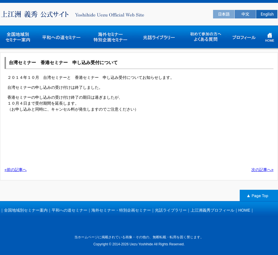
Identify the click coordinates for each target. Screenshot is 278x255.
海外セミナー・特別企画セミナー (121, 210)
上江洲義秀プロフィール (212, 210)
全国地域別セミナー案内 (26, 210)
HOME (244, 210)
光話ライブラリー (171, 210)
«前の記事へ (16, 169)
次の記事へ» (262, 169)
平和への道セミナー (69, 210)
